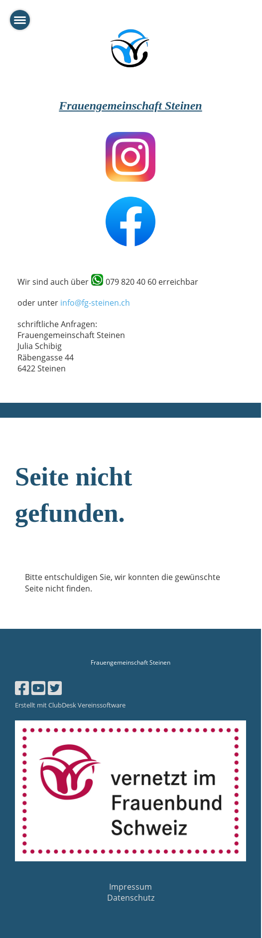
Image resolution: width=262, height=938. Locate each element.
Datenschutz (130, 897)
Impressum (130, 886)
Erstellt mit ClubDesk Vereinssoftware (70, 705)
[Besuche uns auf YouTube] (38, 688)
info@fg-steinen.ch (95, 302)
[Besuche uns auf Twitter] (55, 688)
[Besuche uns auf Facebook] (22, 688)
